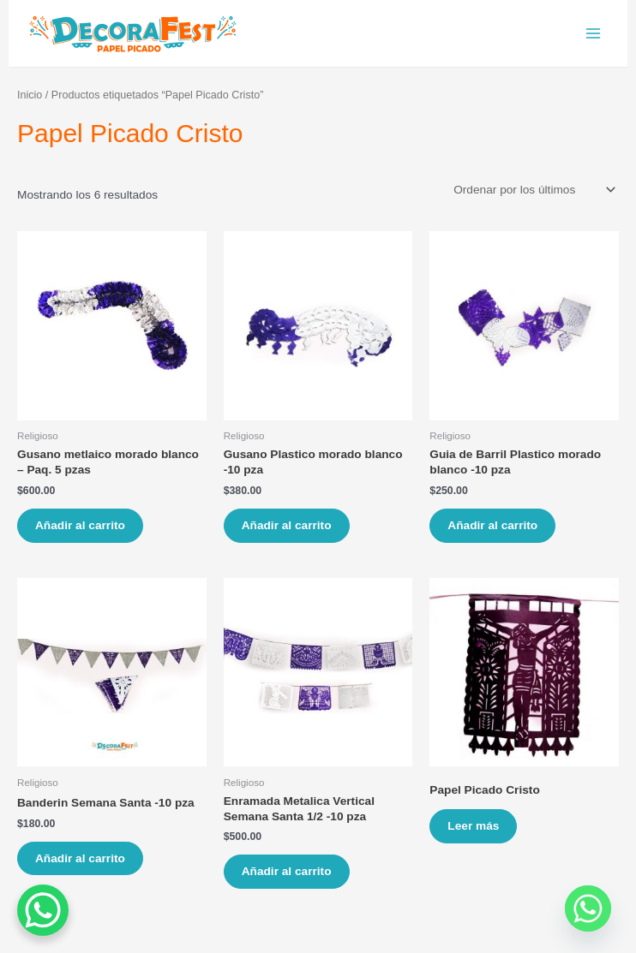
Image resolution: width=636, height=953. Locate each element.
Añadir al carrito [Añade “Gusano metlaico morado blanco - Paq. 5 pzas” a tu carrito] (80, 525)
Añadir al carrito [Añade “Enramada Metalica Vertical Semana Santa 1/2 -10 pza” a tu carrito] (287, 871)
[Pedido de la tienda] (533, 189)
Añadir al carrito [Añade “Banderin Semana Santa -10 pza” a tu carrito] (80, 858)
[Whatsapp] (588, 908)
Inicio (29, 95)
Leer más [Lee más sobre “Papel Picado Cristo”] (473, 825)
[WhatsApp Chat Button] (43, 910)
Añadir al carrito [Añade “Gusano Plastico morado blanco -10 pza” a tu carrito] (287, 525)
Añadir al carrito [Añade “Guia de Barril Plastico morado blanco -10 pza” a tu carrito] (492, 525)
